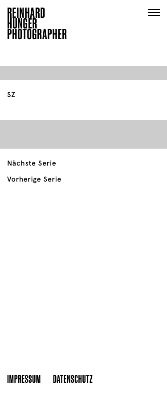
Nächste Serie (31, 163)
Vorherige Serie (34, 179)
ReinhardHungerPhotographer (37, 25)
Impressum (24, 378)
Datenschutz (73, 378)
